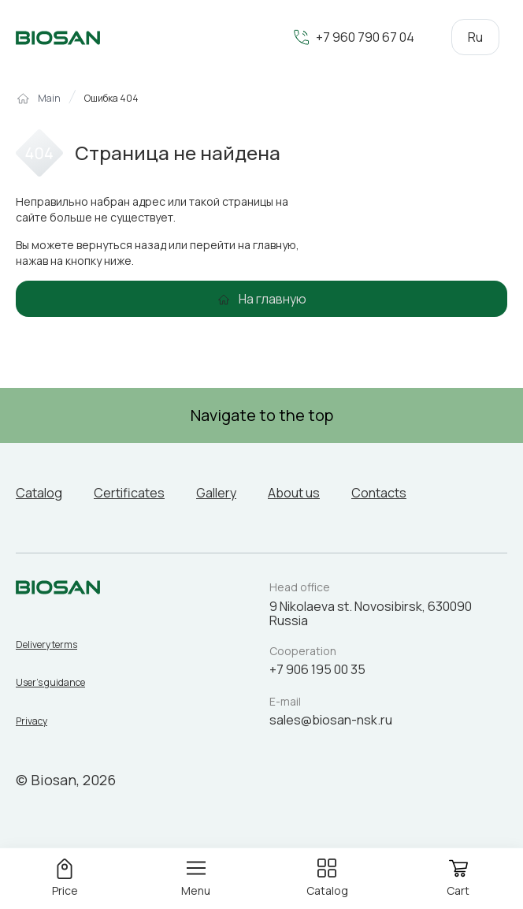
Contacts (378, 492)
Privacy (31, 721)
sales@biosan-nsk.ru (330, 720)
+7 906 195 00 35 (317, 669)
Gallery (216, 492)
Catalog (39, 492)
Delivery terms (46, 645)
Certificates (129, 492)
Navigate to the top (262, 415)
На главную (272, 298)
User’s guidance (50, 682)
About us (294, 492)
